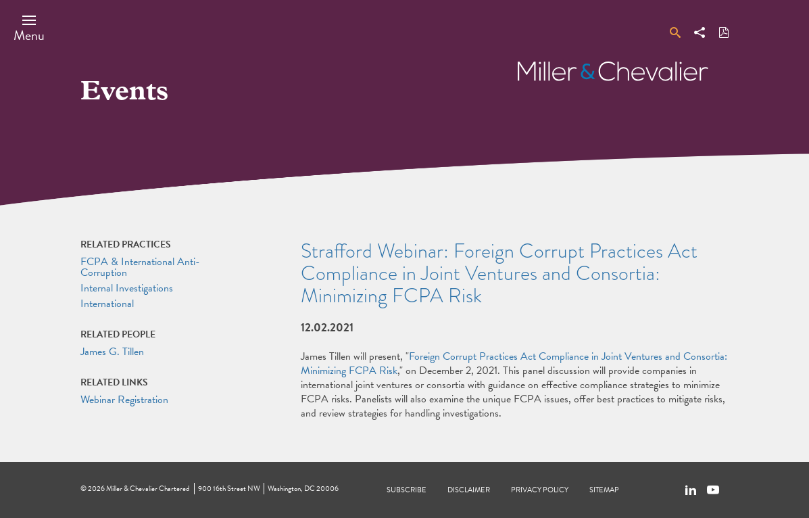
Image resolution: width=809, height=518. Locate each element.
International (107, 304)
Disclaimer (468, 490)
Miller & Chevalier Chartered (147, 488)
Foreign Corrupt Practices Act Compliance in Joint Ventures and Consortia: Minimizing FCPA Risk (514, 363)
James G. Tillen (112, 352)
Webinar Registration (124, 400)
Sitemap (604, 490)
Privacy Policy (539, 490)
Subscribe (406, 490)
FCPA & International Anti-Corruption (140, 267)
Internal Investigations (126, 288)
